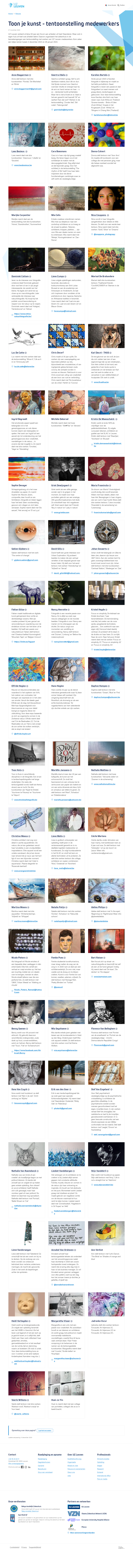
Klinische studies (103, 1459)
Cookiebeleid (14, 1547)
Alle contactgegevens (16, 1463)
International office (103, 1475)
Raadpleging (42, 1459)
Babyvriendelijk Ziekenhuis (30, 1511)
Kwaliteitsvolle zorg (74, 1459)
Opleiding (100, 1462)
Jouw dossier (112, 5)
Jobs (69, 1475)
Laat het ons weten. (44, 1430)
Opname (41, 1465)
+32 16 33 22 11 (13, 1459)
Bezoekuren (42, 1469)
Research (100, 1469)
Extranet (100, 1472)
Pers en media (102, 1479)
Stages (99, 1465)
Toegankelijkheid (35, 1547)
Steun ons (71, 1472)
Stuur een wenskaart (45, 1472)
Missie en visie (73, 1465)
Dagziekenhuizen (44, 1462)
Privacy (24, 1547)
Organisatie (72, 1462)
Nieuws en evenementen (76, 1469)
